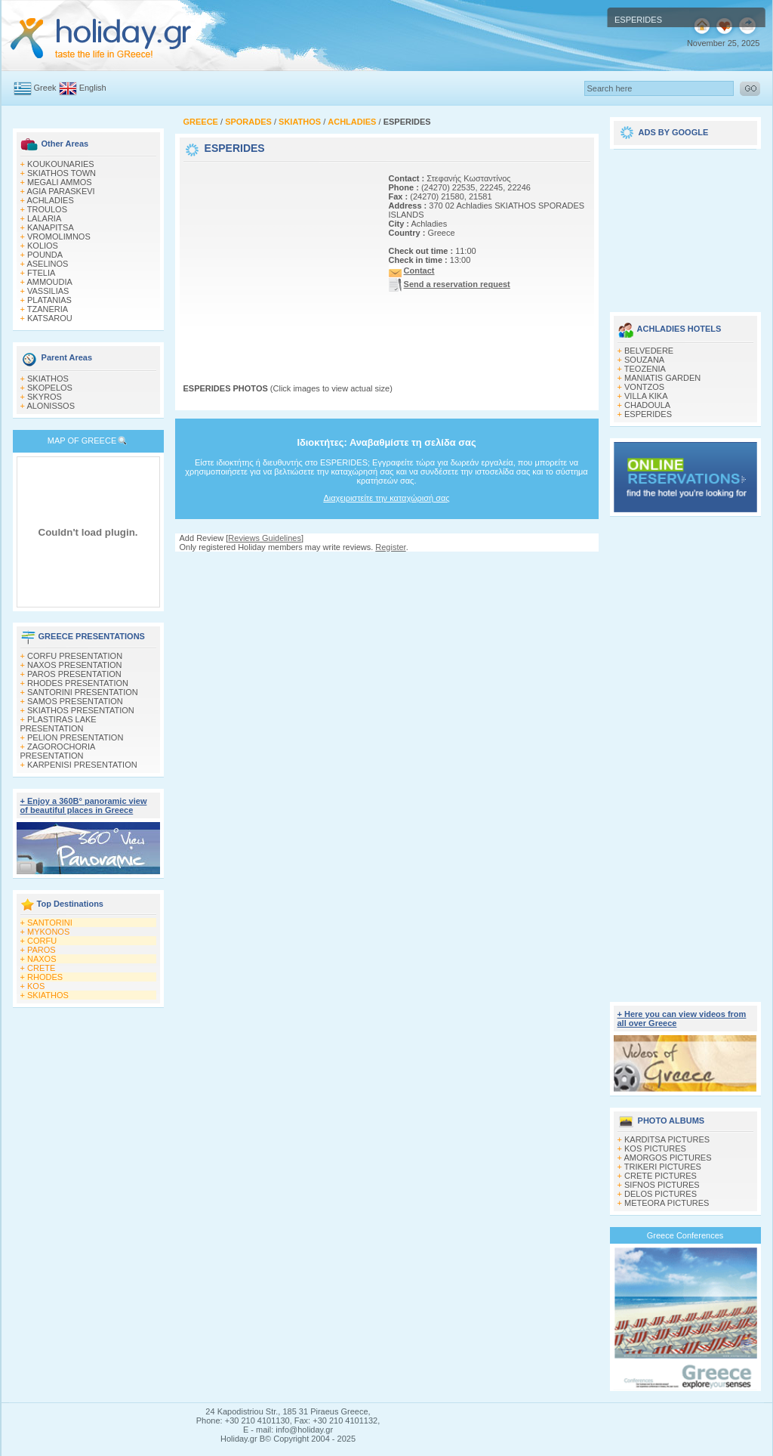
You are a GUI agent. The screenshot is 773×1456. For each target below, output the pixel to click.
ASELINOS (47, 263)
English (92, 87)
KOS (36, 986)
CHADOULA (647, 405)
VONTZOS (644, 386)
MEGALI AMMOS (59, 182)
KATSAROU (49, 318)
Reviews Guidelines (264, 538)
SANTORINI (49, 922)
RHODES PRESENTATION (77, 683)
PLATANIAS (49, 299)
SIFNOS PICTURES (662, 1184)
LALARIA (44, 218)
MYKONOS (48, 931)
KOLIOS (42, 245)
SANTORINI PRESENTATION (82, 692)
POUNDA (45, 254)
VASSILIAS (48, 290)
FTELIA (41, 272)
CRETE (41, 967)
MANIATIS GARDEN (662, 377)
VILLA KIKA (645, 395)
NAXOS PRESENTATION (74, 664)
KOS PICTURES (655, 1148)
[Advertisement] (277, 259)
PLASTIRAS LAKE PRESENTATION (58, 724)
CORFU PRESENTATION (74, 655)
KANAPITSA (50, 227)
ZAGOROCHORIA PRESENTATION (57, 751)
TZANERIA (47, 309)
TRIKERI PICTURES (662, 1166)
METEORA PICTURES (666, 1202)
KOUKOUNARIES (60, 163)
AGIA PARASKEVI (60, 191)
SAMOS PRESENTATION (75, 701)
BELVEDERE (648, 350)
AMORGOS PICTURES (667, 1157)
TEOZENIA (645, 368)
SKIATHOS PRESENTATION (80, 710)
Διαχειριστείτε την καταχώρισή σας (386, 497)
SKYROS (44, 396)
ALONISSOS (50, 405)
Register (390, 547)
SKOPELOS (49, 387)
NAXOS (42, 958)
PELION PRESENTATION (75, 737)
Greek (45, 87)
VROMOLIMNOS (59, 236)
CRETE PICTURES (660, 1175)
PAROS (41, 949)
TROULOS (47, 209)
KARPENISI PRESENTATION (82, 764)
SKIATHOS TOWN (61, 173)
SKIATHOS (48, 378)
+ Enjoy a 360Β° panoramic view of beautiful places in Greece (83, 805)
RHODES (45, 976)
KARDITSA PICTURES (667, 1139)
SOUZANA (644, 359)
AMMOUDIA (49, 281)
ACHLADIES (49, 200)
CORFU (42, 940)
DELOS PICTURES (660, 1193)
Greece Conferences (685, 1235)
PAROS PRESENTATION (74, 674)
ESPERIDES (648, 414)
